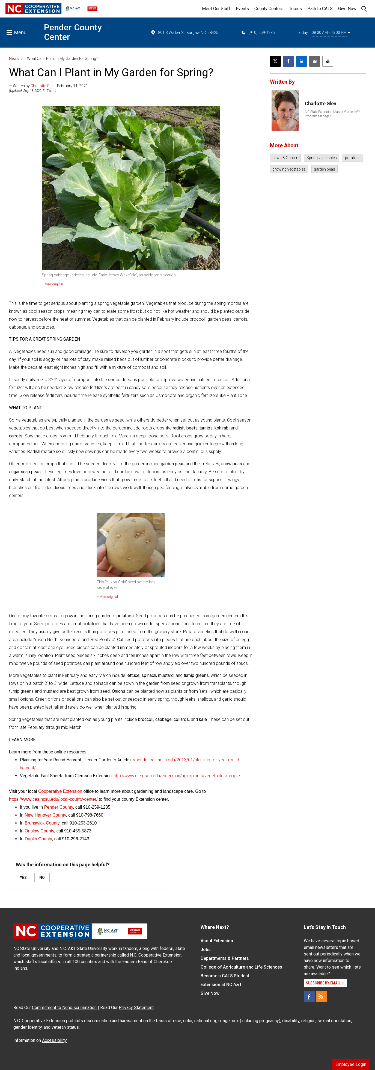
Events (242, 8)
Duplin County (38, 839)
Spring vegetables (321, 158)
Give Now (347, 8)
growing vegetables (289, 169)
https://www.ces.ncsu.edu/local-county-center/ (53, 799)
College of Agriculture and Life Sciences (241, 967)
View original (54, 284)
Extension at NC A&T (221, 984)
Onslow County (39, 831)
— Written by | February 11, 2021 (48, 86)
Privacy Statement (136, 1007)
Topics (295, 8)
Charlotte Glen (43, 86)
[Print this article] (327, 61)
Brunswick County (42, 823)
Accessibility (54, 1040)
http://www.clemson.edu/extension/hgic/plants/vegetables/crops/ (177, 775)
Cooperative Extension (60, 791)
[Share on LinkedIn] (301, 61)
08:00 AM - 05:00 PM (331, 32)
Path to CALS (320, 8)
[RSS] (321, 996)
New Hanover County (45, 815)
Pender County (58, 807)
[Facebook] (309, 996)
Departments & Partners (225, 958)
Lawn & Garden (285, 158)
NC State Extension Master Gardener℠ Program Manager (332, 114)
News (14, 58)
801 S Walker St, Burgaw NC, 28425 (184, 32)
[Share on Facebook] (288, 61)
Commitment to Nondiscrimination (64, 1007)
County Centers (269, 8)
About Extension (217, 940)
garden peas (324, 169)
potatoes (353, 158)
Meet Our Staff (216, 8)
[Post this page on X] (275, 61)
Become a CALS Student (225, 975)
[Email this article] (314, 61)
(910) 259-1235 (258, 32)
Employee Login (350, 1064)
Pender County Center (73, 32)
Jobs (206, 949)
